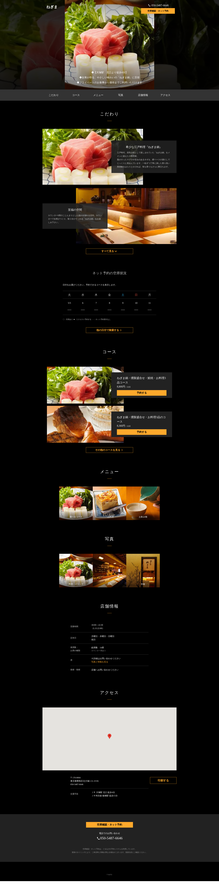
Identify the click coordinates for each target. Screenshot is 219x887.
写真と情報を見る (99, 666)
